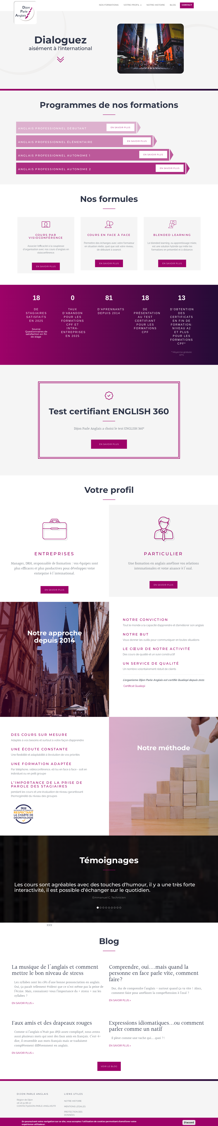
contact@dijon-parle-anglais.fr (36, 1106)
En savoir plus (120, 127)
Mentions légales (75, 1106)
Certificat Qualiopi (134, 686)
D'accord (189, 1122)
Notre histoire (156, 5)
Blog (173, 5)
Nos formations (108, 5)
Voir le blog (109, 1066)
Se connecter (199, 5)
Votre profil (133, 5)
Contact (187, 5)
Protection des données (73, 1113)
